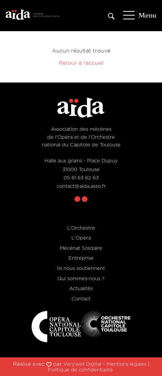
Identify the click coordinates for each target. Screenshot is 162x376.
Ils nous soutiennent (81, 268)
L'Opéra (81, 237)
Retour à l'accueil (81, 62)
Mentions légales (126, 363)
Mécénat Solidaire (81, 248)
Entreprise (81, 257)
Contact (81, 298)
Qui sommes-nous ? (81, 278)
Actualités (81, 288)
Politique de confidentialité (80, 369)
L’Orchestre (81, 227)
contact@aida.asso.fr (81, 186)
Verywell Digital (82, 363)
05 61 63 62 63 (81, 177)
